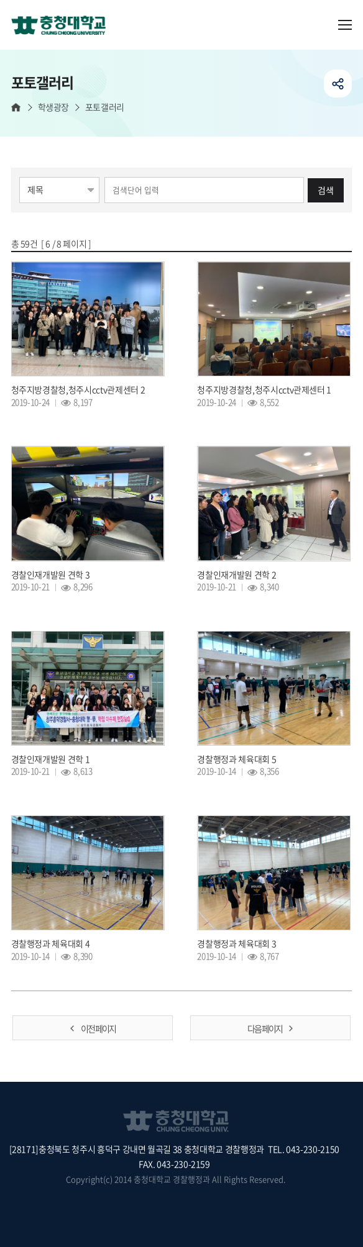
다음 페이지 (264, 1028)
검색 (326, 190)
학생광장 (53, 107)
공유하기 (338, 83)
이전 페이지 (98, 1028)
